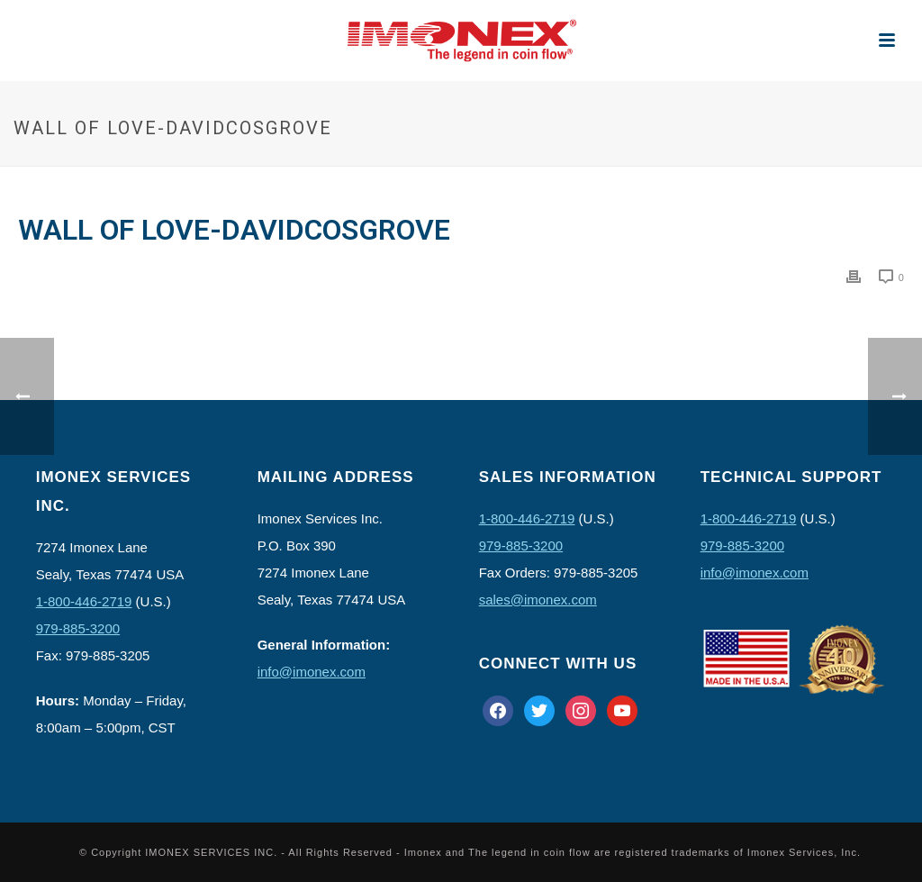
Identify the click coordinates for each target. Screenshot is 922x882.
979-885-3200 (78, 628)
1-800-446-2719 (84, 601)
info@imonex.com (312, 671)
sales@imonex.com (538, 599)
